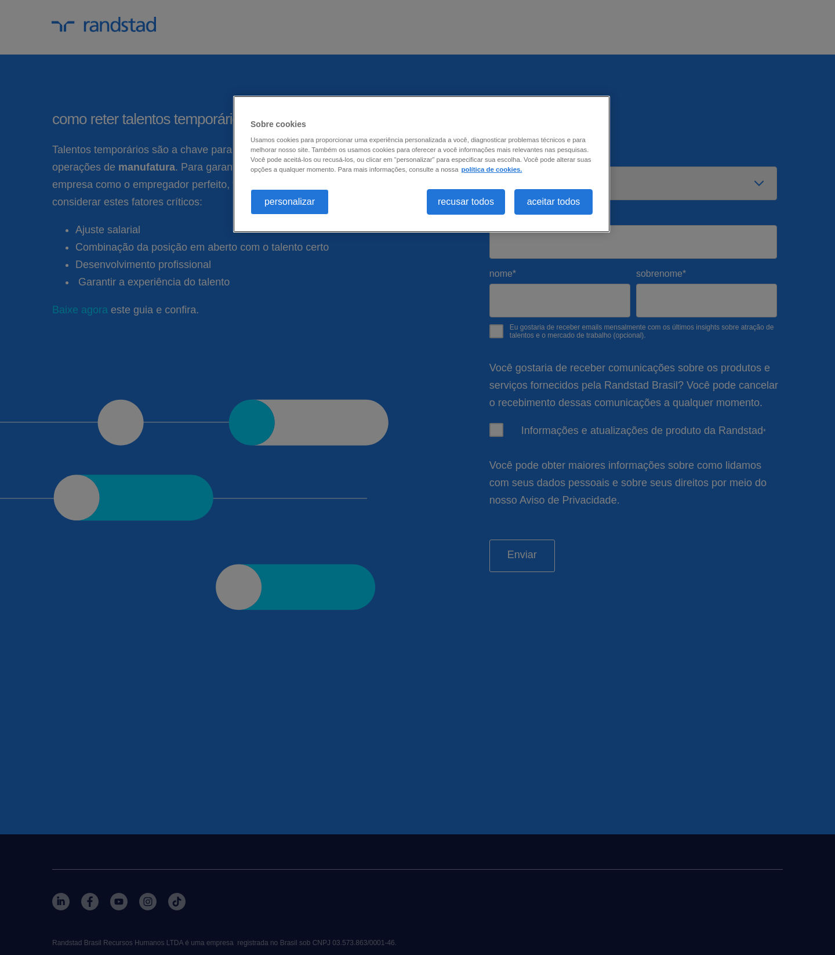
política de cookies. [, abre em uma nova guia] (492, 169)
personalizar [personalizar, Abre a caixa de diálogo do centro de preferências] (289, 202)
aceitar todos (553, 202)
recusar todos (466, 202)
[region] (421, 164)
